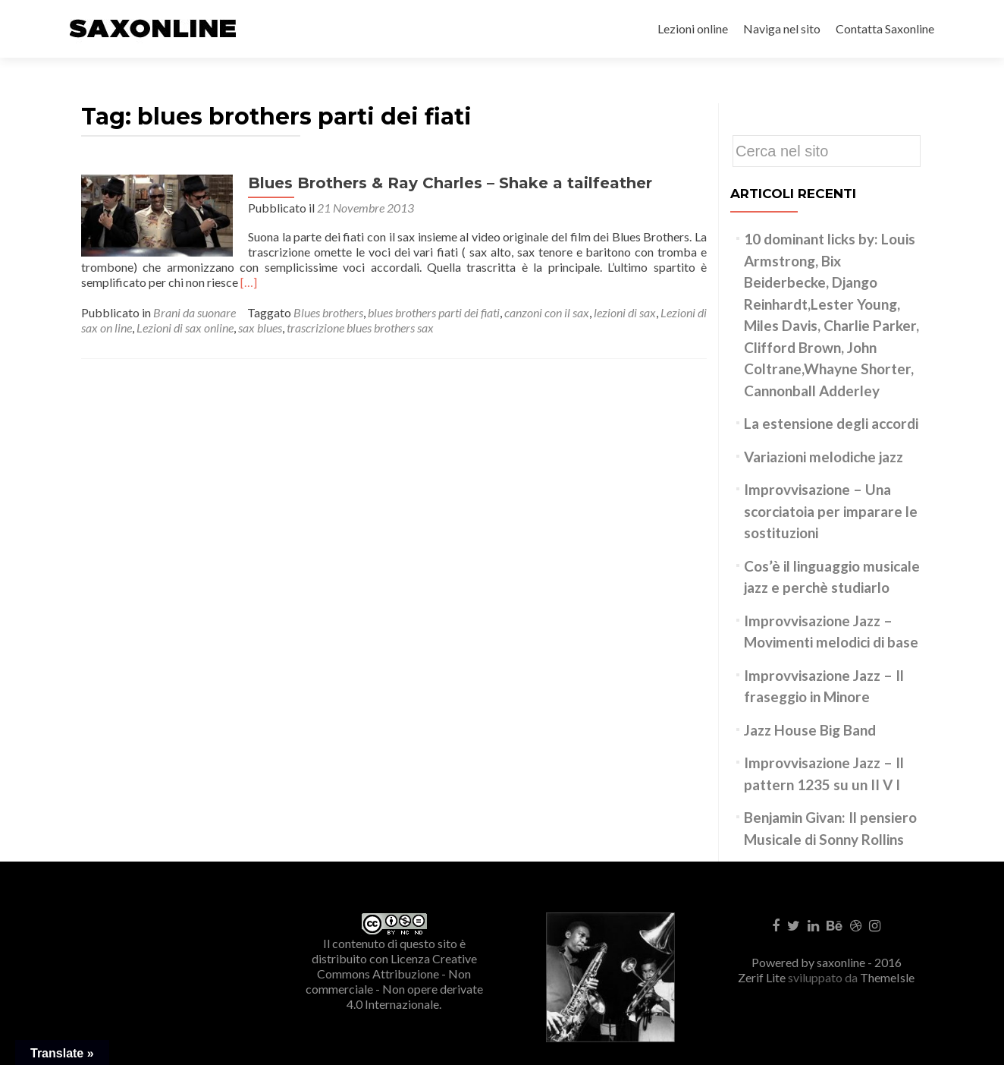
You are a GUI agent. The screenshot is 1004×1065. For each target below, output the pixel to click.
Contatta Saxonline (885, 28)
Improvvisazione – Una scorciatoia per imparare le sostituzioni (831, 511)
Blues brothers (328, 312)
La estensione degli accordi (831, 423)
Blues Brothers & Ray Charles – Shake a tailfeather (450, 183)
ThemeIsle (887, 977)
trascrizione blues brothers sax (360, 327)
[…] (248, 282)
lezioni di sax (625, 312)
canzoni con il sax (546, 312)
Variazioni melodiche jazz (823, 456)
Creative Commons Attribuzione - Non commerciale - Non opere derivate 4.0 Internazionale (394, 981)
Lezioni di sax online (185, 327)
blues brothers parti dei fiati (434, 312)
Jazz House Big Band (810, 730)
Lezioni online (692, 28)
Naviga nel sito (781, 28)
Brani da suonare (194, 312)
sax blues (260, 327)
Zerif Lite (763, 977)
